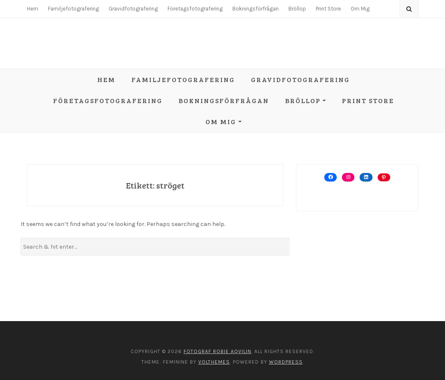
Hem (32, 8)
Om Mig (360, 8)
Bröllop (297, 8)
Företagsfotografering (195, 8)
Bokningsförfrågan (255, 8)
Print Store (328, 8)
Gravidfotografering (133, 8)
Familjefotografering (73, 8)
